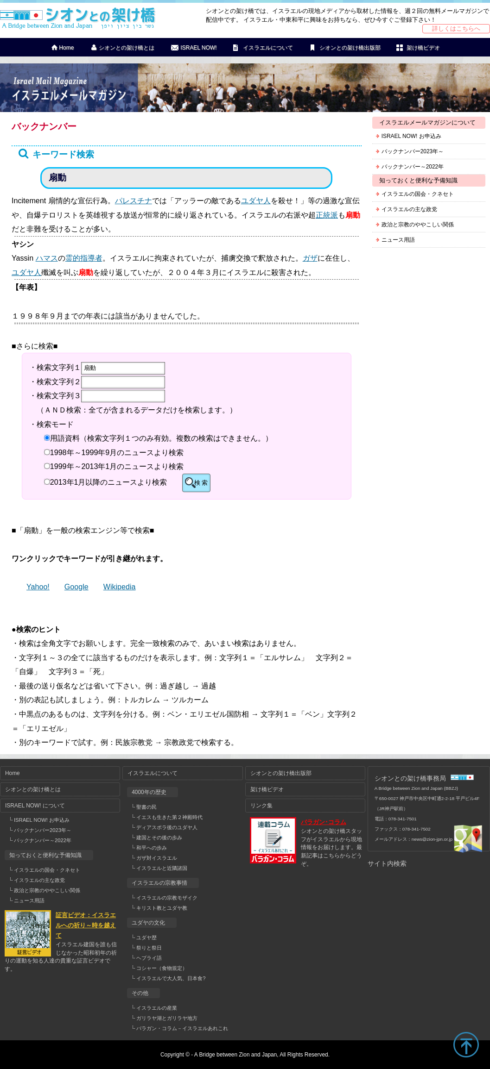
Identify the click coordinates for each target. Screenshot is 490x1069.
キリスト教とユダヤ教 (161, 908)
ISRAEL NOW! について (35, 805)
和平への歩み (151, 847)
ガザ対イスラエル (156, 858)
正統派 (327, 215)
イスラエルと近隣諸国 (161, 868)
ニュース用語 (398, 240)
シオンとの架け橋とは (126, 47)
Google (76, 586)
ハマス (47, 258)
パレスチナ (133, 200)
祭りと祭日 (149, 947)
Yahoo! (38, 586)
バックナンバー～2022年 (413, 166)
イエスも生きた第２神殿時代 (169, 817)
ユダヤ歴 (146, 937)
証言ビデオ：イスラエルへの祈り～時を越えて (86, 925)
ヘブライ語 (149, 958)
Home (66, 47)
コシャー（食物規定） (161, 968)
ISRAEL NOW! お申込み (411, 136)
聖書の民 (146, 807)
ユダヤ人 (256, 200)
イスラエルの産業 (156, 1008)
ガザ (310, 258)
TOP (466, 1045)
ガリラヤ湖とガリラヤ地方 (166, 1018)
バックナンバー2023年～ (413, 151)
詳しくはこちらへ (456, 28)
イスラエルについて (268, 47)
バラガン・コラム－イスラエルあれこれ (182, 1028)
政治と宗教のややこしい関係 (418, 224)
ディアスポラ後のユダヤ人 (166, 827)
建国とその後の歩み (159, 837)
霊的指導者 (83, 258)
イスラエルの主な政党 (409, 209)
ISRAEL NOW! (198, 47)
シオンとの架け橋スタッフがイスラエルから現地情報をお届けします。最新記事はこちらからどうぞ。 (331, 847)
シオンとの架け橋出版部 (350, 47)
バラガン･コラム (323, 822)
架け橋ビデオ (423, 47)
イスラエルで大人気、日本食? (170, 978)
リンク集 (261, 805)
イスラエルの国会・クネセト (418, 194)
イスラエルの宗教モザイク (166, 897)
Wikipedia (119, 586)
